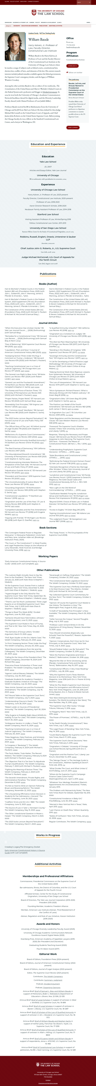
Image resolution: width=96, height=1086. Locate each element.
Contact (48, 1059)
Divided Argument (50, 91)
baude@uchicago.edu (73, 46)
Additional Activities (55, 24)
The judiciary (74, 78)
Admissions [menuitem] (8, 21)
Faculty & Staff (14, 1)
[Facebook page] (42, 1080)
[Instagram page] (54, 1080)
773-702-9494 (70, 43)
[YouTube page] (49, 1080)
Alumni (7, 1)
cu (23, 488)
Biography (17, 24)
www (20, 337)
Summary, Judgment (53, 959)
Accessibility (48, 1072)
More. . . (89, 21)
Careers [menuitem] (31, 21)
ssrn (15, 337)
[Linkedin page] (47, 1080)
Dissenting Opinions (51, 967)
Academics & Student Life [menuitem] (20, 21)
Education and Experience (29, 24)
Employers (23, 1)
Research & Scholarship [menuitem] (48, 21)
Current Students (33, 1)
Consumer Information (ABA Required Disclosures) (48, 1069)
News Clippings (73, 126)
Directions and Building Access (48, 1063)
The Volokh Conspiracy (53, 956)
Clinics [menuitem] (59, 21)
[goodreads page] (52, 1080)
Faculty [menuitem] (37, 21)
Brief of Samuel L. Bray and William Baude (53, 970)
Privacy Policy (48, 1066)
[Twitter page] (44, 1080)
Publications (43, 24)
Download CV (72, 64)
